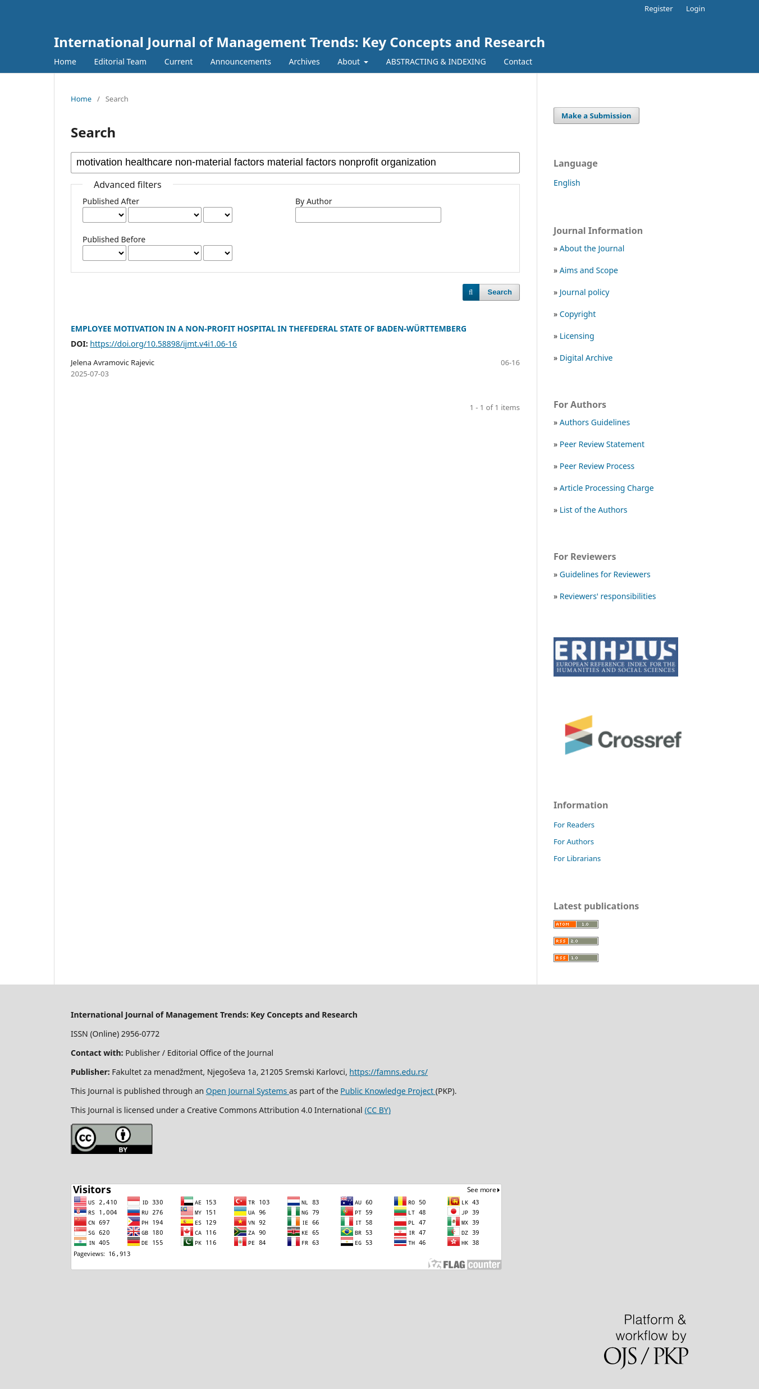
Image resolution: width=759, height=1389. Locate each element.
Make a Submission (596, 116)
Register (658, 8)
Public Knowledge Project (387, 1091)
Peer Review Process (597, 466)
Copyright (578, 314)
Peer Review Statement (602, 444)
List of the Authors (594, 509)
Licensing (577, 335)
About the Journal (592, 248)
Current (178, 61)
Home (65, 61)
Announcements (241, 61)
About (349, 61)
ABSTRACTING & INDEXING (436, 61)
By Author (313, 201)
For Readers (574, 825)
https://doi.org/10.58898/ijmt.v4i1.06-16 (163, 343)
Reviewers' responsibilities (608, 596)
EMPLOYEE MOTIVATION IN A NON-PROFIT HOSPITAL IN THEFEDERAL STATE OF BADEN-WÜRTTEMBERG (269, 328)
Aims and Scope (589, 270)
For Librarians (577, 858)
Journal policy (585, 292)
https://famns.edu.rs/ (388, 1071)
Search (500, 292)
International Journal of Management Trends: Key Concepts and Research (299, 42)
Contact (518, 61)
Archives (304, 61)
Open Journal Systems (247, 1091)
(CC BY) (377, 1110)
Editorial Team (120, 61)
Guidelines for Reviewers (605, 574)
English (567, 182)
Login (695, 8)
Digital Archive (586, 357)
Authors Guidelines (595, 422)
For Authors (574, 841)
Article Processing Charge (607, 487)
